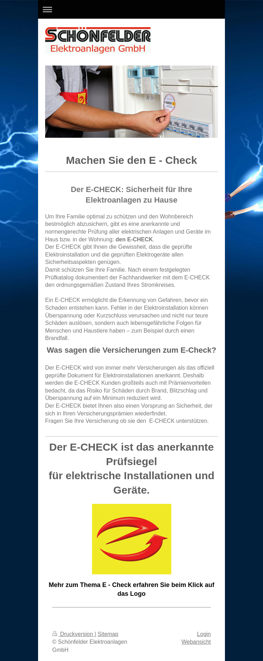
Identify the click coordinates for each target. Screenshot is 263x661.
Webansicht (196, 642)
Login (204, 634)
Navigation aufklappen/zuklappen (131, 9)
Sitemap (108, 634)
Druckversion (73, 634)
